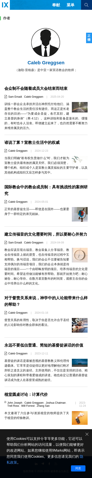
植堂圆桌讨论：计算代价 (26, 394)
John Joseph (14, 402)
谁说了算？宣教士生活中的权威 (32, 142)
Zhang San (43, 405)
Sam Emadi (15, 96)
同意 (78, 468)
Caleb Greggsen (33, 96)
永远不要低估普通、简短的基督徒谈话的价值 (43, 345)
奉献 (56, 5)
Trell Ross (13, 405)
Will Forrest (28, 405)
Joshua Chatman (56, 402)
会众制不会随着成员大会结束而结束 (35, 88)
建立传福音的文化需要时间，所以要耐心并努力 (45, 234)
